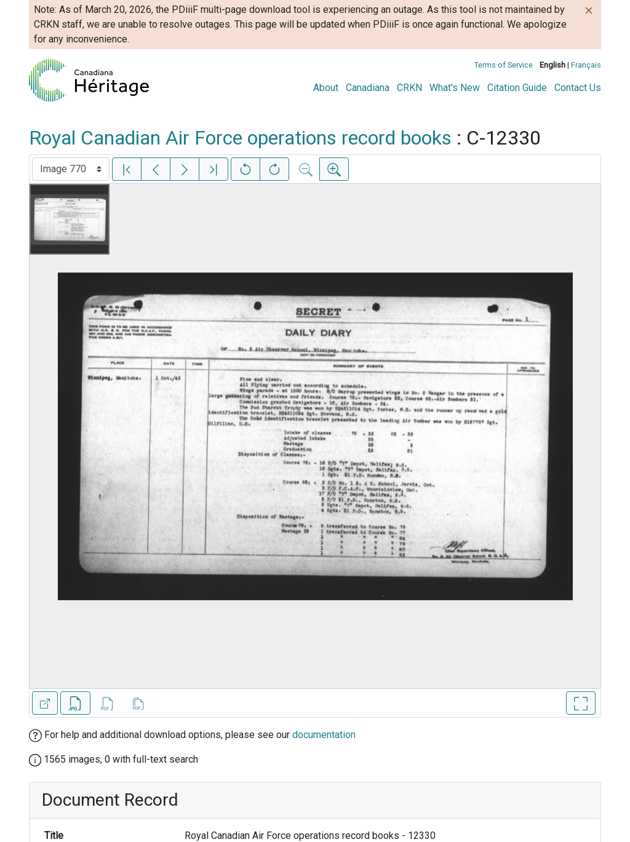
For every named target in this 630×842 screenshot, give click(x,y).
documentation (324, 735)
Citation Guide (517, 87)
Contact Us (577, 87)
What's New (454, 87)
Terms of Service (503, 65)
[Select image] (71, 169)
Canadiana (367, 87)
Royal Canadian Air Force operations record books (240, 137)
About (325, 87)
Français (586, 65)
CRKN (409, 87)
